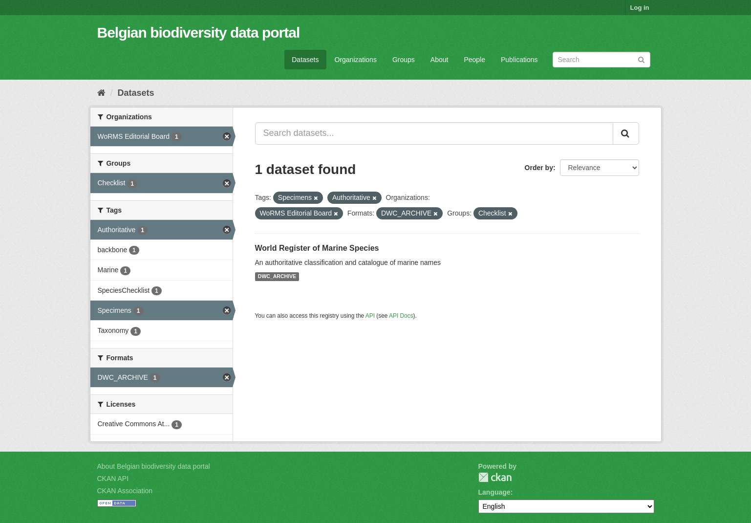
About (439, 60)
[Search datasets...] (434, 133)
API (370, 315)
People (474, 60)
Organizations (356, 60)
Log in (639, 7)
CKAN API (113, 478)
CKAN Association (125, 491)
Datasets (305, 60)
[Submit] (641, 59)
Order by (539, 168)
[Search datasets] (601, 59)
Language (494, 492)
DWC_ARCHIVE (277, 277)
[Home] (101, 93)
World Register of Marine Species (317, 248)
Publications (519, 60)
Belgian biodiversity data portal (198, 32)
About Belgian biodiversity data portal (153, 466)
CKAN (495, 477)
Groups (403, 60)
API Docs (401, 315)
